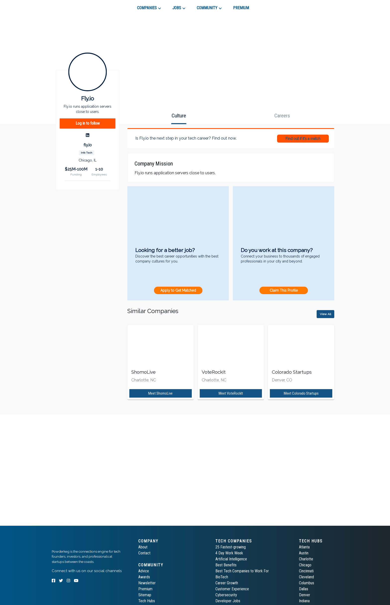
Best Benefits (226, 565)
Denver (304, 595)
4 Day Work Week (229, 553)
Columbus (306, 583)
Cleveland (306, 577)
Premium (145, 589)
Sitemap (144, 595)
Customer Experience (232, 589)
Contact (144, 553)
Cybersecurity (226, 595)
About (142, 547)
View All (325, 314)
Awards (144, 577)
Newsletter (147, 583)
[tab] (69, 6)
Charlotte (306, 559)
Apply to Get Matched (178, 290)
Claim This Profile (284, 290)
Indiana (304, 601)
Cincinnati (306, 571)
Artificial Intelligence (231, 559)
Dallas (303, 589)
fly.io (88, 145)
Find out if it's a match (303, 139)
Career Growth (226, 583)
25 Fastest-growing (230, 547)
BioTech (221, 577)
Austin (303, 553)
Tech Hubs (146, 601)
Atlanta (304, 547)
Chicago (305, 565)
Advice (143, 571)
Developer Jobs (227, 601)
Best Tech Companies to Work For (242, 571)
